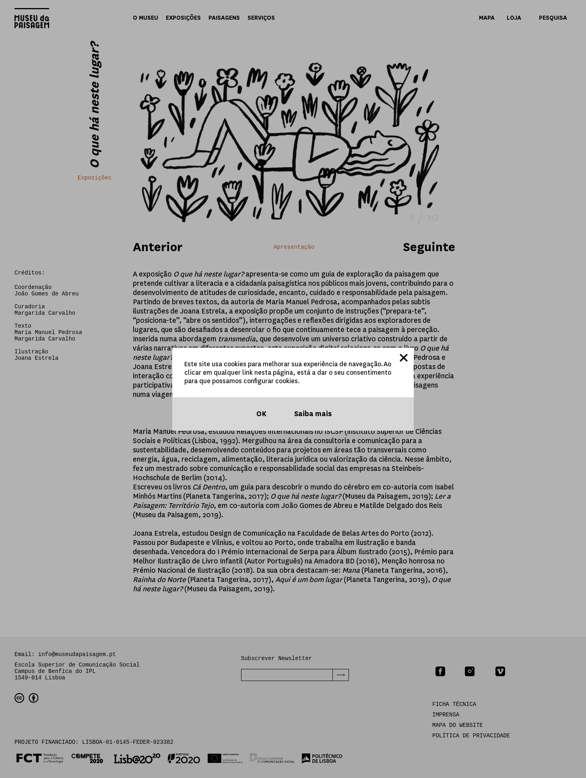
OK (260, 414)
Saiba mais (312, 414)
